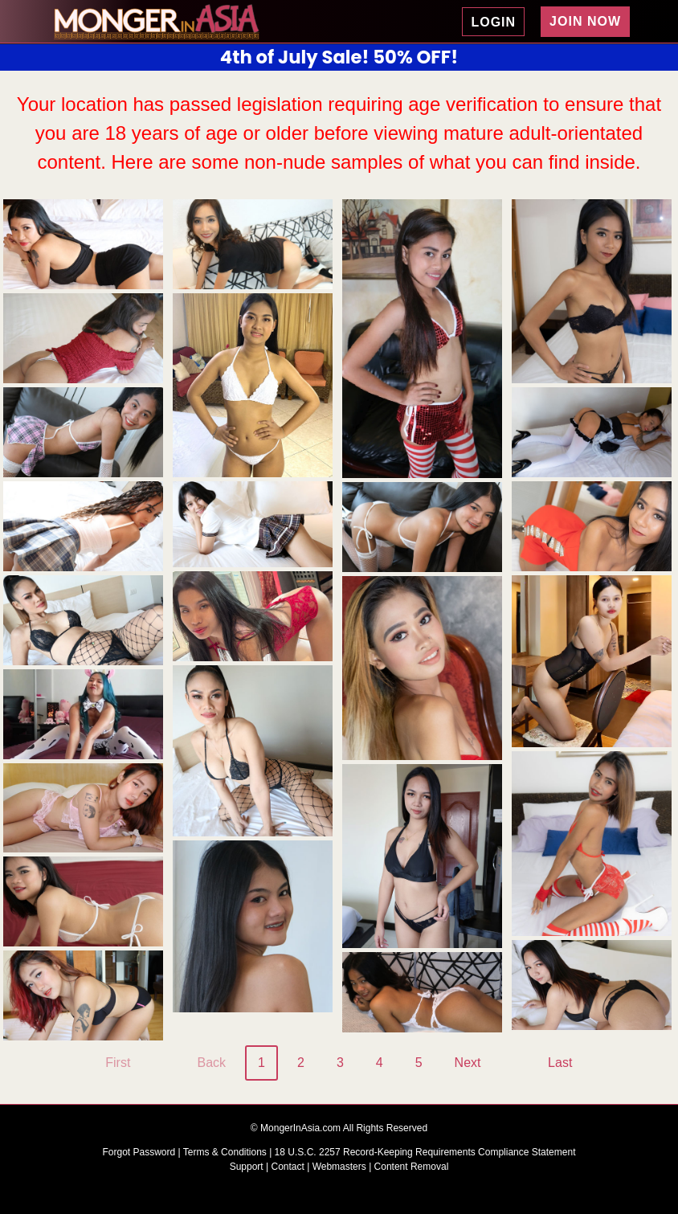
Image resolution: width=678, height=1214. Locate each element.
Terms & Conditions (226, 1152)
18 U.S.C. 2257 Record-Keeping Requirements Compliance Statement (425, 1152)
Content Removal (411, 1166)
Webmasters (339, 1166)
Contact (288, 1166)
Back (212, 1062)
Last (560, 1062)
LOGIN (493, 22)
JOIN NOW (585, 21)
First (117, 1062)
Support (246, 1166)
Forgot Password (140, 1152)
